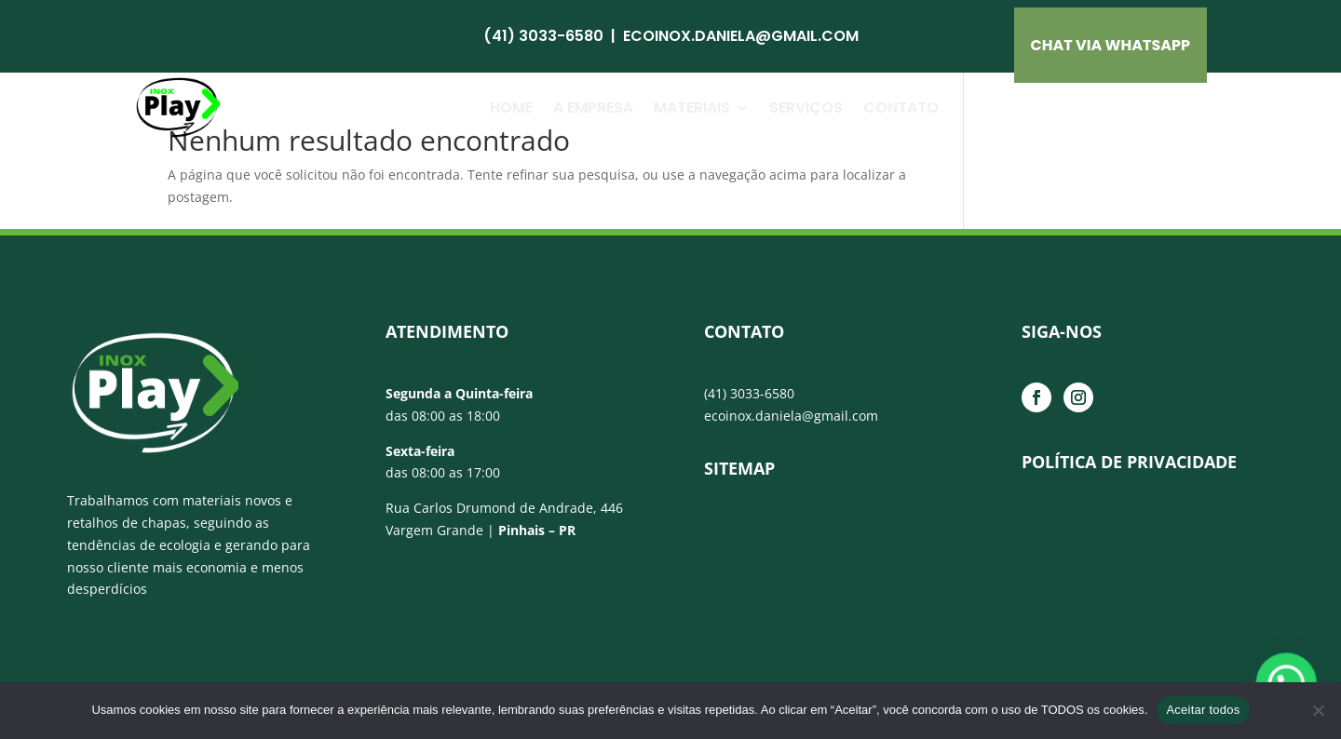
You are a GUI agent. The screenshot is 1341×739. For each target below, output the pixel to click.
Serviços (806, 107)
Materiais (692, 107)
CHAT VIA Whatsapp (1111, 45)
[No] (1317, 710)
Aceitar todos (1202, 710)
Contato (901, 107)
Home (511, 107)
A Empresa (593, 107)
